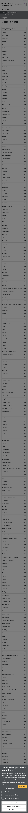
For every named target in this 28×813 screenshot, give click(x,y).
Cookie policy (22, 786)
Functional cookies (9, 792)
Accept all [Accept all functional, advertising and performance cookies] (14, 803)
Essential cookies (8, 789)
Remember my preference (14, 806)
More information (14, 810)
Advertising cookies (9, 795)
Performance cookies (10, 798)
